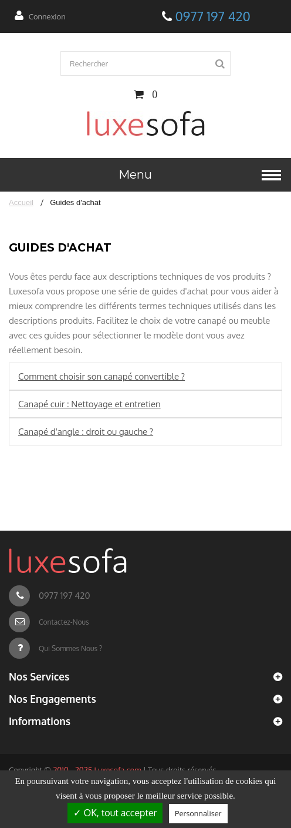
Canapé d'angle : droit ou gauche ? (85, 431)
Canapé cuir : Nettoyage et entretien (89, 404)
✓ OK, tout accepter (115, 813)
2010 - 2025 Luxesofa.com (97, 770)
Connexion (47, 16)
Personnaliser (198, 813)
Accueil (21, 202)
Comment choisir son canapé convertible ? (101, 376)
